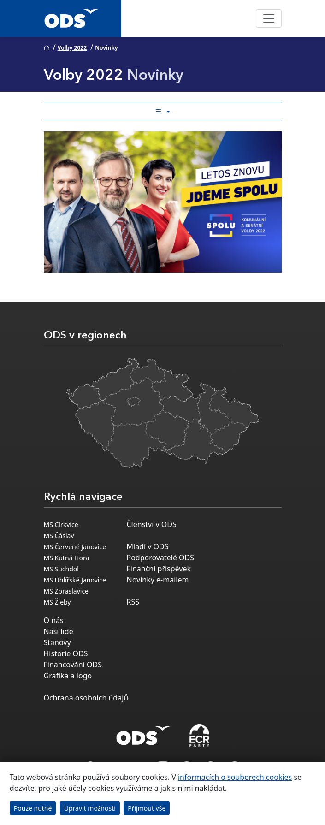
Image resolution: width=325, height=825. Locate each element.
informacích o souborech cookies (235, 777)
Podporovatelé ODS (161, 557)
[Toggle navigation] (269, 18)
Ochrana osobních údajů (86, 698)
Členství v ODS (152, 524)
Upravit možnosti (90, 808)
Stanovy (57, 642)
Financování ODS (73, 664)
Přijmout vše (146, 808)
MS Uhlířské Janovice (75, 580)
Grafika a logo (68, 676)
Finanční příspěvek (159, 569)
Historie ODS (66, 653)
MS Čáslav (59, 535)
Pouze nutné (33, 808)
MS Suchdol (61, 568)
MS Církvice (61, 524)
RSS (133, 602)
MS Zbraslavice (66, 591)
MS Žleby (57, 602)
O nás (54, 620)
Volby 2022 (72, 48)
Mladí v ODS (148, 546)
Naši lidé (58, 631)
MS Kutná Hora (66, 557)
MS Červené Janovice (75, 546)
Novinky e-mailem (158, 580)
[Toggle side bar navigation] (163, 111)
